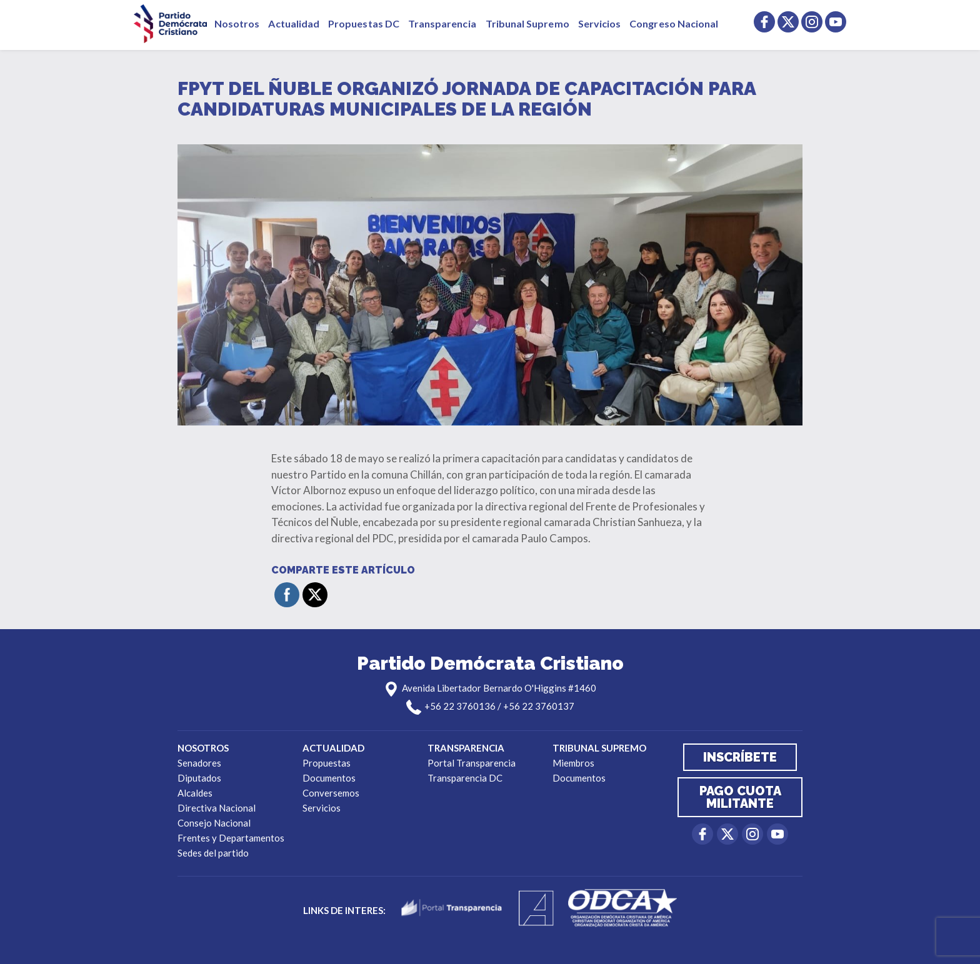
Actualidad (293, 23)
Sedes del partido (213, 852)
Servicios (599, 23)
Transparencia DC (465, 777)
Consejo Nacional (214, 822)
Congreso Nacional (673, 23)
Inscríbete (740, 757)
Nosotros (236, 23)
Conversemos (330, 792)
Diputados (199, 777)
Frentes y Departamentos (231, 837)
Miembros (573, 762)
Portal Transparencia (472, 762)
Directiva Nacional (217, 807)
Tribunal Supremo (527, 23)
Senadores (199, 762)
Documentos (329, 777)
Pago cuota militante (740, 797)
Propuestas (326, 762)
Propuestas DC (363, 23)
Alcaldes (195, 792)
